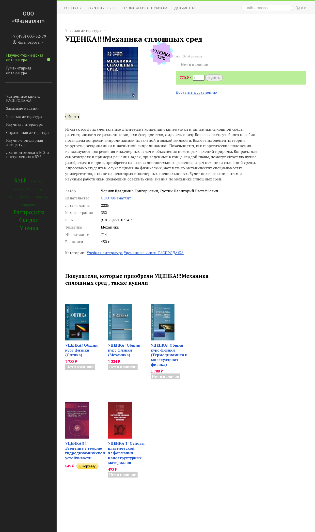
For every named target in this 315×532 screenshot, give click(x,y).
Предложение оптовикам (145, 8)
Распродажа (29, 212)
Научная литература (24, 124)
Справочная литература (27, 132)
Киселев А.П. (21, 189)
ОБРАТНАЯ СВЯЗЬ (101, 8)
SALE (20, 180)
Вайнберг (37, 181)
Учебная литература (24, 116)
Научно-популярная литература (24, 142)
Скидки (29, 220)
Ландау (23, 197)
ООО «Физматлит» (28, 17)
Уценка (29, 227)
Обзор (72, 116)
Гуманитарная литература (18, 70)
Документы (184, 8)
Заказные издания (23, 108)
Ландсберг (41, 197)
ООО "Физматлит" (116, 197)
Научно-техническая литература (28, 57)
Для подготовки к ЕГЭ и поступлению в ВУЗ (27, 154)
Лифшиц (29, 204)
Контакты (72, 8)
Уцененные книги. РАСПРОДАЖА (23, 98)
